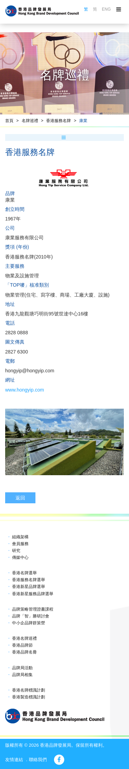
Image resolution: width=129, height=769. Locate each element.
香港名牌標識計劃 (28, 690)
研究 (16, 550)
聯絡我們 (38, 759)
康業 (83, 120)
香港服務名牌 (58, 120)
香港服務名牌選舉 (28, 579)
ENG (106, 9)
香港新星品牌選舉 (28, 586)
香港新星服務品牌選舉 (32, 593)
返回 (20, 498)
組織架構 (20, 536)
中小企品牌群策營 (28, 623)
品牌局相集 (22, 674)
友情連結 (14, 759)
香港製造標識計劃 (28, 697)
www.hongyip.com (24, 390)
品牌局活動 (22, 667)
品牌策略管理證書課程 (32, 609)
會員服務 (20, 543)
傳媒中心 (20, 557)
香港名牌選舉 (24, 572)
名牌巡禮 (30, 120)
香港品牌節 (22, 645)
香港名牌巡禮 (24, 638)
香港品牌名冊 (24, 652)
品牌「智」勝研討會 (30, 616)
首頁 (9, 120)
